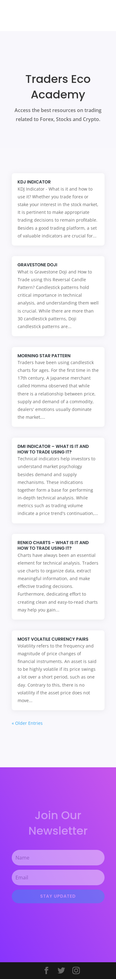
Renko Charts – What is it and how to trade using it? (53, 545)
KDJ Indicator (34, 182)
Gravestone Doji (38, 265)
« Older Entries (27, 723)
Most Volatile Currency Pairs (53, 639)
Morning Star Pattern (44, 356)
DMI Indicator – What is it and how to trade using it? (53, 449)
